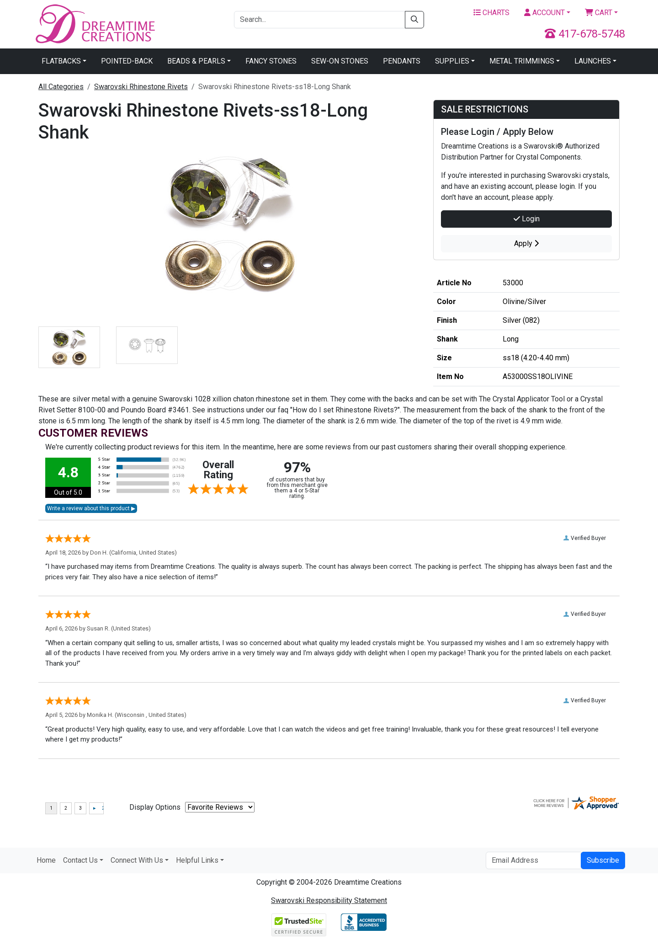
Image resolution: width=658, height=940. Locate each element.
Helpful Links (197, 860)
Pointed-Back (127, 61)
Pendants (401, 61)
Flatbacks (61, 61)
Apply (526, 243)
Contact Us (80, 860)
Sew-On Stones (339, 61)
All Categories (61, 86)
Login (527, 218)
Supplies (452, 61)
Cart (598, 12)
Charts (491, 12)
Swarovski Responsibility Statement (329, 900)
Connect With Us (137, 860)
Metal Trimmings (521, 61)
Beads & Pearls (196, 61)
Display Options (154, 807)
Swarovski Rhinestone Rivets (141, 86)
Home (46, 860)
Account (544, 12)
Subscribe (603, 860)
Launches (592, 61)
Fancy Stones (271, 61)
